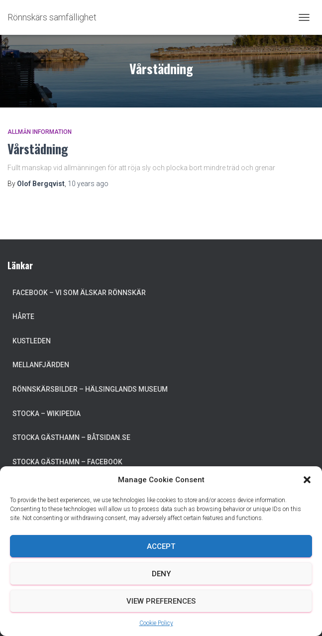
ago (88, 184)
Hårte (23, 316)
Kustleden (31, 341)
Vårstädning (37, 148)
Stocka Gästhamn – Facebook (67, 462)
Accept (161, 546)
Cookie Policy (156, 623)
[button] (307, 480)
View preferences (161, 601)
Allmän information (39, 131)
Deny (161, 573)
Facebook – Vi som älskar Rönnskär (79, 293)
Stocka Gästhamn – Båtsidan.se (71, 437)
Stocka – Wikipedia (46, 414)
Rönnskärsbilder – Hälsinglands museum (90, 389)
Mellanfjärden (40, 365)
